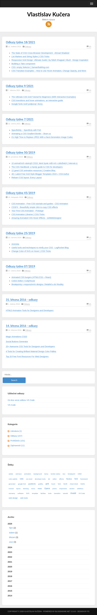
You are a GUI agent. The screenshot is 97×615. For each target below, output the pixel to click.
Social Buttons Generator (17, 341)
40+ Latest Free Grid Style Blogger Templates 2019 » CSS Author (40, 174)
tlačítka (42, 493)
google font (22, 484)
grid (47, 484)
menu (33, 488)
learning (26, 488)
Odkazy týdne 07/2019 (20, 266)
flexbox (69, 479)
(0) (89, 46)
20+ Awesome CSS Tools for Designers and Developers (30, 346)
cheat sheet (74, 484)
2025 (48, 533)
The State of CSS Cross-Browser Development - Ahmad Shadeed (40, 53)
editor (55, 479)
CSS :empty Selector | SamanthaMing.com (30, 67)
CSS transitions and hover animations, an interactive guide (37, 100)
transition (57, 493)
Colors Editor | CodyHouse (23, 281)
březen (12, 537)
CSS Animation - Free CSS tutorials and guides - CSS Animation (39, 204)
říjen (11, 528)
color (80, 474)
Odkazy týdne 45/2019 (20, 193)
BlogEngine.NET (62, 611)
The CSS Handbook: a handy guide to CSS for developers (37, 167)
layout (18, 488)
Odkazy (28, 46)
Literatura (16, 431)
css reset (29, 479)
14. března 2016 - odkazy (22, 325)
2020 (10, 567)
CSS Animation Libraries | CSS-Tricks (27, 214)
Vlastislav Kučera (48, 14)
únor (11, 542)
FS (88, 611)
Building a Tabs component (23, 64)
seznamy (12, 493)
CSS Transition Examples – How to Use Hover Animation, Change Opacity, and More (48, 71)
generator (12, 484)
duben (12, 533)
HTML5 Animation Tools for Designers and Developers (30, 310)
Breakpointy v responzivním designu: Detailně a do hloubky (37, 284)
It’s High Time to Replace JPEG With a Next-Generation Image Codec (42, 137)
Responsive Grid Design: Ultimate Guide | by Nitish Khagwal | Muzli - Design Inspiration (49, 60)
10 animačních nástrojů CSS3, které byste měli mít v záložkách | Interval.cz (44, 163)
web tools (24, 498)
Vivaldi (73, 493)
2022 (10, 557)
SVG (27, 493)
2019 (10, 571)
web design (13, 498)
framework (84, 479)
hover (53, 484)
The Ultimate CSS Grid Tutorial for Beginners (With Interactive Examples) (43, 97)
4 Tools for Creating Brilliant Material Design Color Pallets (31, 351)
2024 (10, 547)
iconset (11, 488)
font (76, 479)
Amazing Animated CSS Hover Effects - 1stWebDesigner (36, 218)
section (71, 488)
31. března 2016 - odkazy (22, 299)
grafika (40, 484)
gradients (32, 484)
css (21, 478)
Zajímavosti (17, 445)
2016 (10, 586)
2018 (10, 576)
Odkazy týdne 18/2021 (20, 42)
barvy (46, 474)
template (35, 493)
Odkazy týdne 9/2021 (20, 86)
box (64, 474)
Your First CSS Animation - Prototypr (27, 211)
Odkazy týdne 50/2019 (20, 152)
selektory (80, 488)
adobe (11, 474)
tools (50, 493)
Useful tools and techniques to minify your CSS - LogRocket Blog (40, 247)
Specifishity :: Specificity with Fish (26, 130)
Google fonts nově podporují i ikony (26, 104)
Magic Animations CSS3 (16, 336)
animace (19, 474)
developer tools (40, 479)
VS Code (12, 405)
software (21, 493)
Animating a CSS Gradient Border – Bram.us (31, 133)
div (49, 479)
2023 (10, 552)
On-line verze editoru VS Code (21, 400)
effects (61, 479)
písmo (54, 488)
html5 (65, 484)
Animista (15, 244)
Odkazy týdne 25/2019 (20, 233)
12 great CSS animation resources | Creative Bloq (33, 170)
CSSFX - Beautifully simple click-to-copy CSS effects (34, 207)
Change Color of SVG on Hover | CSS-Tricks (31, 251)
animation (27, 474)
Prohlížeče (17, 441)
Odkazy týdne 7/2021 (20, 119)
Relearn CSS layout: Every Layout (26, 177)
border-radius (55, 474)
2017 (10, 581)
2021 (10, 562)
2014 (10, 596)
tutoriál (65, 493)
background (38, 474)
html (59, 484)
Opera (47, 488)
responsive (63, 488)
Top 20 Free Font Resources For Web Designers (27, 356)
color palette (13, 479)
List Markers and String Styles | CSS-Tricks (30, 56)
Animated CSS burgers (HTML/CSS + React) (31, 277)
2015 (10, 591)
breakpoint (71, 474)
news (40, 489)
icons (83, 484)
